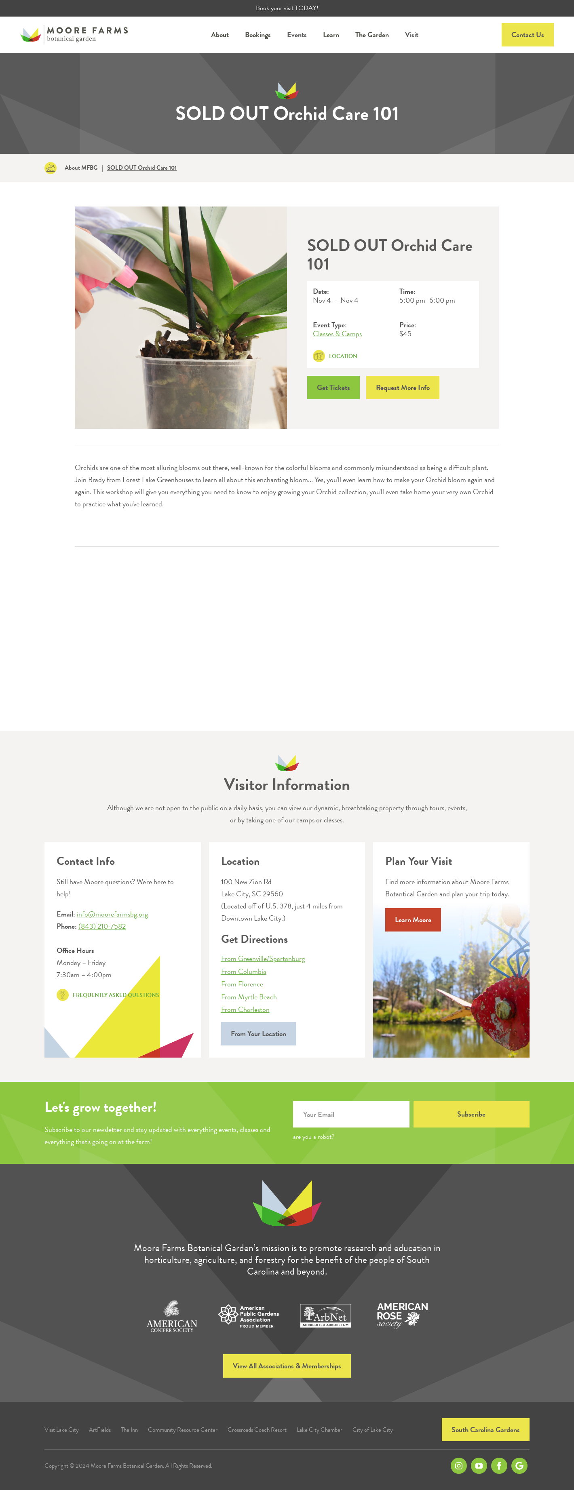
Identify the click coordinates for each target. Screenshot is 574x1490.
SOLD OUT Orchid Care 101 (142, 168)
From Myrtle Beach (249, 997)
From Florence (242, 984)
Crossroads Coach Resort (257, 1430)
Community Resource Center (182, 1430)
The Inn (129, 1430)
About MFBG (81, 168)
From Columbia (243, 971)
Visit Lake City (61, 1430)
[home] (74, 34)
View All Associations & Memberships (287, 1365)
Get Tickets (333, 387)
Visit (411, 34)
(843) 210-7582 (102, 926)
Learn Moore (413, 919)
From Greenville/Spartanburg (263, 958)
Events (297, 34)
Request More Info (403, 387)
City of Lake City (372, 1430)
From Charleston (245, 1009)
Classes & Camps (337, 333)
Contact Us (527, 34)
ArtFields (100, 1430)
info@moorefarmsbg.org (112, 913)
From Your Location (258, 1033)
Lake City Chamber (319, 1430)
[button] (220, 35)
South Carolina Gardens (486, 1429)
